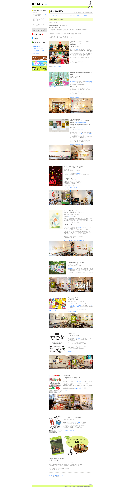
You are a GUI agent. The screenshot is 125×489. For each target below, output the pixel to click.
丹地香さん (77, 49)
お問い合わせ (36, 53)
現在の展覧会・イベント (57, 15)
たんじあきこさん (71, 303)
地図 (45, 14)
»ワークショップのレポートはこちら (77, 64)
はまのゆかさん (73, 81)
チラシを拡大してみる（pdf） (68, 390)
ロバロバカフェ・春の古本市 (54, 462)
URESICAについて (37, 44)
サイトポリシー (36, 51)
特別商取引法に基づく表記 (38, 50)
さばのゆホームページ (78, 388)
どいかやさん (70, 216)
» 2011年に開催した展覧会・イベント (56, 475)
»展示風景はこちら (83, 240)
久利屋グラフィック (72, 268)
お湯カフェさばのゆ (78, 381)
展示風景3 (81, 144)
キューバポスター (76, 422)
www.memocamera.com (80, 122)
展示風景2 (77, 97)
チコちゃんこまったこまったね (77, 305)
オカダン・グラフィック (78, 338)
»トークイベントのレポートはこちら (71, 240)
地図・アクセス (67, 15)
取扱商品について (36, 46)
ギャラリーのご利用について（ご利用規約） (80, 15)
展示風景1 (72, 97)
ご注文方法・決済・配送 (38, 48)
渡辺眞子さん (80, 227)
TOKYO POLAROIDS (79, 129)
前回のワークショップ (58, 66)
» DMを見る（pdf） (55, 186)
